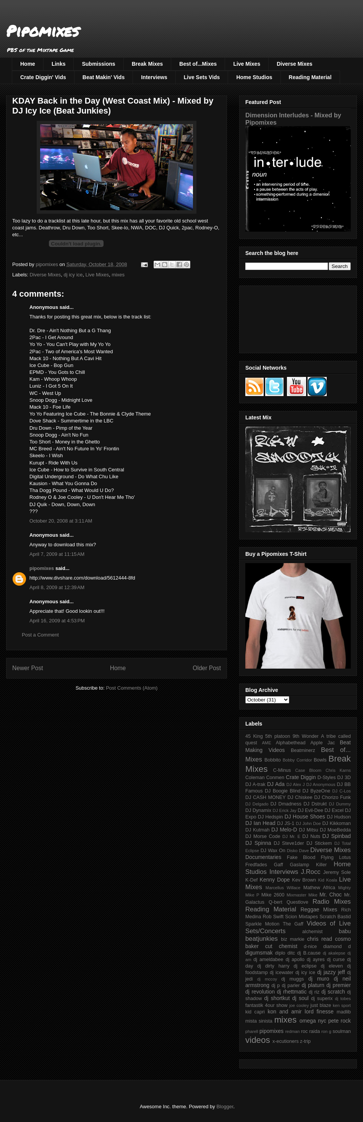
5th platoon (277, 736)
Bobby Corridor (297, 760)
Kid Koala (327, 880)
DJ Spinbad (336, 836)
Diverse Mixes (294, 64)
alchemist (312, 931)
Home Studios (254, 77)
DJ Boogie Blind (282, 791)
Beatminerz (303, 750)
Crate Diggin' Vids (43, 77)
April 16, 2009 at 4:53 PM (57, 621)
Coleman (254, 777)
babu (345, 931)
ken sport (342, 1005)
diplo (280, 953)
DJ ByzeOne (317, 791)
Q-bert (275, 902)
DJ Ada (276, 784)
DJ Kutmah (257, 830)
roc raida (310, 1031)
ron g (326, 1031)
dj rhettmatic (292, 992)
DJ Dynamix (258, 810)
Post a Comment (40, 635)
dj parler (291, 985)
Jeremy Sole (337, 872)
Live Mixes (246, 64)
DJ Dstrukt (315, 804)
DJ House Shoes (305, 816)
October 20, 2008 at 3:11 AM (60, 521)
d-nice (310, 946)
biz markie (292, 939)
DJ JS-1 (285, 823)
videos (257, 1040)
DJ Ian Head (260, 823)
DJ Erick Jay (285, 810)
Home (27, 64)
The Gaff (293, 924)
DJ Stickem (319, 843)
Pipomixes (42, 31)
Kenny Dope (275, 880)
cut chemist (281, 946)
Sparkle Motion (262, 924)
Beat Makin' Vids (104, 77)
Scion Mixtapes (301, 916)
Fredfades (256, 864)
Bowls (320, 760)
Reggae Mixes (318, 909)
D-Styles (327, 777)
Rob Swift (273, 916)
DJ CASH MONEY (265, 797)
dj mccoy (267, 979)
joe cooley (299, 1005)
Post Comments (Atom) (131, 688)
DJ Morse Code (262, 836)
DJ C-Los (341, 791)
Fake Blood (301, 857)
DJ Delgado (257, 804)
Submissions (98, 64)
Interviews (154, 77)
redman (292, 1031)
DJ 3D (344, 777)
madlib (344, 1012)
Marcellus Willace (283, 887)
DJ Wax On (273, 850)
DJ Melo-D (284, 829)
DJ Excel (334, 810)
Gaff (278, 864)
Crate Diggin (301, 777)
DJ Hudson (339, 817)
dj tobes (343, 998)
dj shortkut (277, 998)
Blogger (224, 1106)
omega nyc (313, 1021)
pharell (251, 1031)
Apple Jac (322, 742)
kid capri (255, 1012)
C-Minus (282, 770)
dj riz (314, 992)
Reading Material (310, 77)
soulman (341, 1031)
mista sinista (258, 1021)
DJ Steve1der (289, 843)
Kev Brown (304, 880)
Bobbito (272, 760)
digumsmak (259, 953)
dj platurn (313, 985)
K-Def (251, 880)
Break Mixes (147, 64)
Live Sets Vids (202, 77)
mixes (118, 275)
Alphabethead (291, 742)
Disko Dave (298, 850)
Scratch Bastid (335, 916)
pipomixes (41, 568)
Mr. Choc (330, 894)
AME (266, 742)
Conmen (275, 777)
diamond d (337, 946)
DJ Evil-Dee (310, 810)
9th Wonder (306, 736)
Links (59, 64)
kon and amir (284, 1011)
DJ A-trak (255, 784)
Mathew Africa (319, 887)
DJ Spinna (258, 843)
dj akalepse (334, 953)
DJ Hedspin (270, 817)
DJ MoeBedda (335, 830)
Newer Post (27, 668)
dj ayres (316, 959)
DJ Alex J (296, 784)
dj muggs (292, 979)
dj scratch (333, 992)
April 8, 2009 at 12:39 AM (56, 587)
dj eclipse (304, 966)
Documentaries (263, 857)
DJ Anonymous (320, 784)
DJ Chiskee (299, 797)
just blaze (320, 1005)
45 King (254, 736)
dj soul (300, 998)
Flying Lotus (336, 857)
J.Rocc (310, 871)
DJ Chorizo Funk (332, 797)
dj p (276, 985)
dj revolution (260, 992)
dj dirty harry (273, 966)
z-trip (305, 1041)
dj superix (321, 998)
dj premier (338, 985)
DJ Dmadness (286, 804)
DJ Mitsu (308, 830)
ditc (291, 953)
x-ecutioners (285, 1041)
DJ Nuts (311, 836)
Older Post (207, 668)
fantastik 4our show (266, 1005)
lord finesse (319, 1011)
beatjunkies (261, 938)
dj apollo (294, 959)
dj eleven (332, 966)
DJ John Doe (308, 823)
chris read (319, 939)
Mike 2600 (272, 895)
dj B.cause (309, 953)
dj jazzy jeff (331, 972)
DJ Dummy (340, 804)
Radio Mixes (332, 901)
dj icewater (281, 972)
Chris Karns (338, 770)
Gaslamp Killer (308, 864)
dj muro (318, 979)
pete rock (339, 1021)
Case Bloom (308, 770)
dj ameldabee (268, 959)
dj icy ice (73, 275)
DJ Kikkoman (336, 823)
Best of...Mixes (198, 64)
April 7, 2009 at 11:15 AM (56, 554)
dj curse (336, 959)
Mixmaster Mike (302, 895)
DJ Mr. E (291, 836)
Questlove (297, 902)
